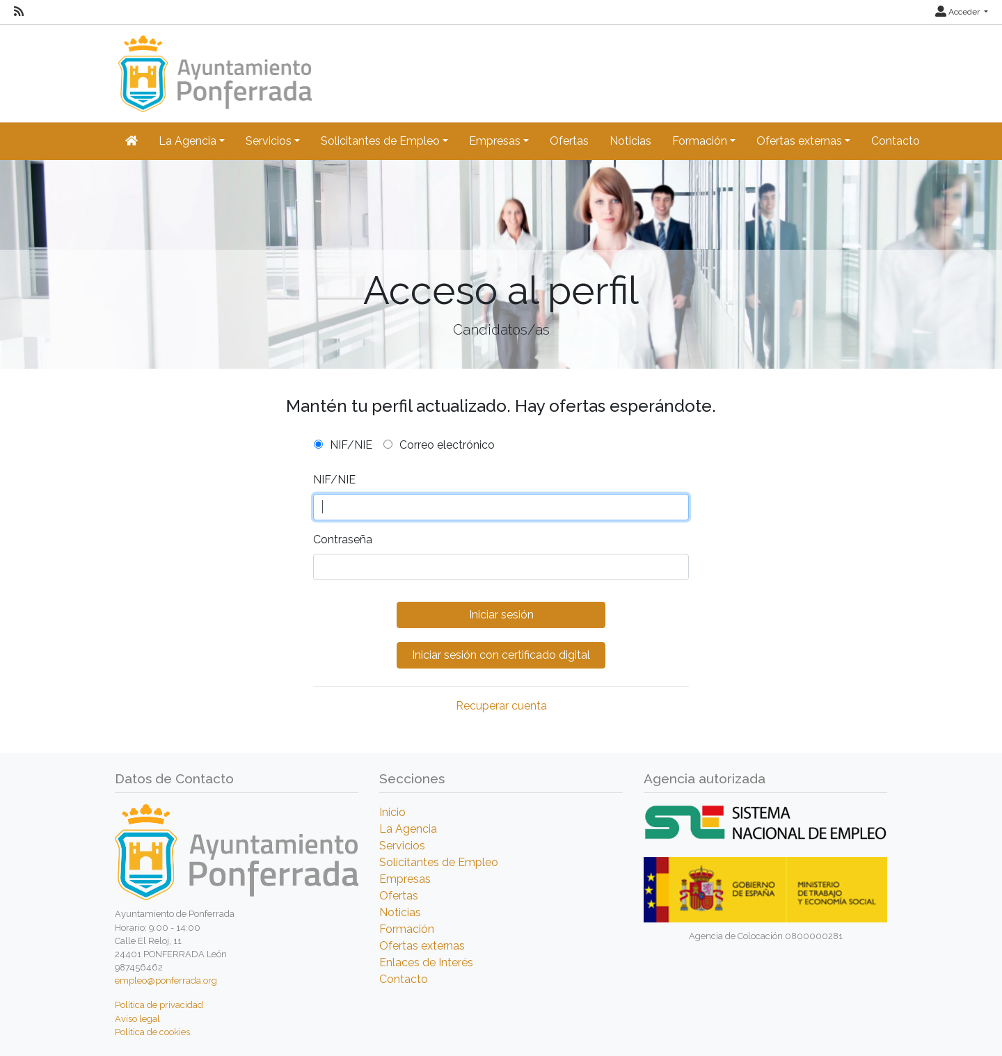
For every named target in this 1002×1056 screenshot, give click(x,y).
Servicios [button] (269, 140)
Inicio (392, 812)
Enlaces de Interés (426, 962)
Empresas (405, 879)
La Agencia (408, 828)
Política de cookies (152, 1032)
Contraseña (342, 539)
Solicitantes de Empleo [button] (380, 140)
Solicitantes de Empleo (438, 862)
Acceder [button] (958, 12)
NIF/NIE (351, 444)
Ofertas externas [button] (799, 140)
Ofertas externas (422, 945)
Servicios (402, 845)
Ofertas (569, 140)
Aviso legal (137, 1019)
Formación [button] (699, 140)
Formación (406, 929)
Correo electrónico (447, 444)
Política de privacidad (159, 1005)
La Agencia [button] (187, 140)
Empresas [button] (494, 140)
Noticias (630, 140)
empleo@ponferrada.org (166, 980)
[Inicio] (213, 67)
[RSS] (19, 12)
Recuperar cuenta (501, 705)
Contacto (895, 140)
